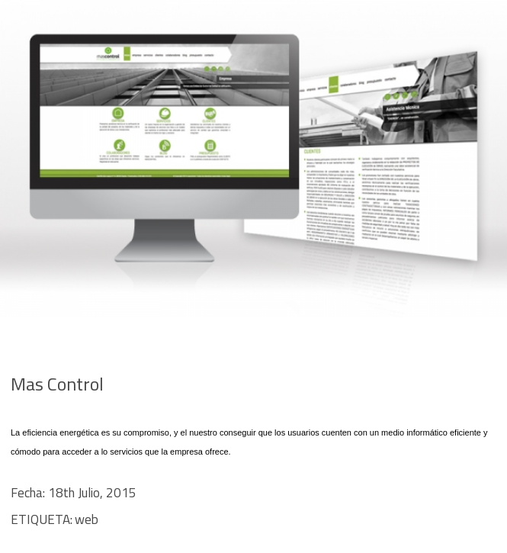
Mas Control (57, 383)
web (86, 519)
